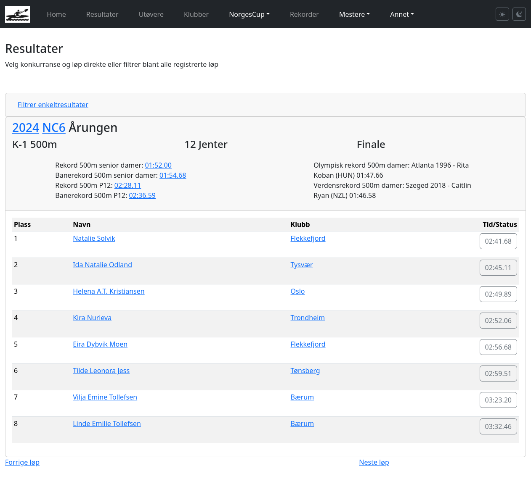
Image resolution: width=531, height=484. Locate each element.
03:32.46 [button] (498, 426)
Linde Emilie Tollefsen (107, 423)
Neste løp (374, 462)
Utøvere (151, 14)
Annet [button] (399, 14)
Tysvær (302, 264)
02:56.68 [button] (498, 347)
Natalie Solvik (94, 238)
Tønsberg (305, 370)
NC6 (54, 127)
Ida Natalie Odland (102, 264)
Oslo (298, 291)
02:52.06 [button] (498, 320)
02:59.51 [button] (498, 373)
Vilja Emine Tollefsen (105, 397)
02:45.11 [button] (498, 267)
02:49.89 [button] (498, 294)
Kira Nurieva (92, 317)
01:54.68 (172, 175)
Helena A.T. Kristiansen (108, 291)
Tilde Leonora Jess (101, 370)
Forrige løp (22, 462)
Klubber (196, 14)
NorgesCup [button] (247, 14)
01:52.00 (158, 165)
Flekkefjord (308, 238)
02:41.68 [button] (498, 241)
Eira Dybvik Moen (100, 344)
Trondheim (308, 317)
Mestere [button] (352, 14)
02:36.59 (142, 195)
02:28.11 (127, 185)
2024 (25, 127)
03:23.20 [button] (498, 400)
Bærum (302, 397)
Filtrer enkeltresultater (53, 104)
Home (56, 14)
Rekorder (304, 14)
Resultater (102, 14)
